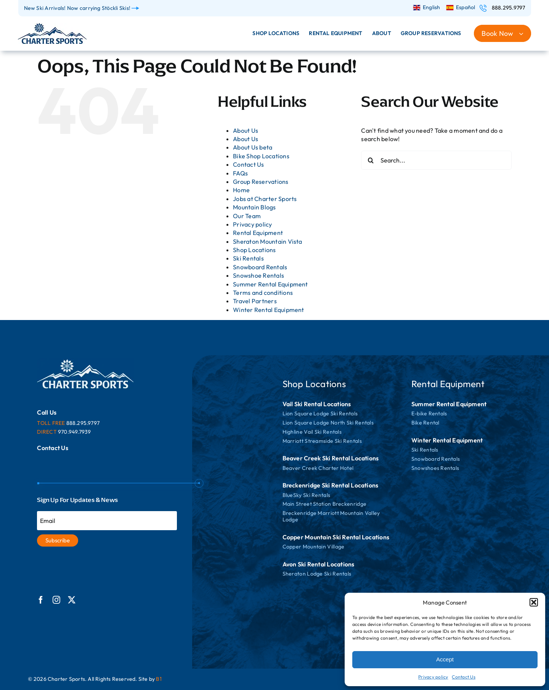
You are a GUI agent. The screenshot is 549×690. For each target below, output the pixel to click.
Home (241, 190)
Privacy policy (433, 677)
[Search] (370, 160)
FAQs (240, 173)
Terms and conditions (263, 292)
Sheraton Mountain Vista (267, 241)
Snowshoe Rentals (258, 275)
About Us (245, 130)
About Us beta (252, 147)
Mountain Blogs (254, 207)
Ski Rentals (248, 258)
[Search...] (436, 160)
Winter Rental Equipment (268, 310)
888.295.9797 (508, 7)
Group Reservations (260, 181)
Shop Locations (254, 250)
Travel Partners (255, 301)
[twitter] (71, 600)
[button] (534, 602)
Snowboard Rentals (260, 267)
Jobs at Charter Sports (265, 199)
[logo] (52, 26)
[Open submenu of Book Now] (525, 33)
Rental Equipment (258, 232)
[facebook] (41, 600)
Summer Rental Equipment (270, 284)
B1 (158, 679)
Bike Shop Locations (261, 156)
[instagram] (56, 600)
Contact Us (463, 677)
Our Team (247, 216)
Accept (445, 659)
